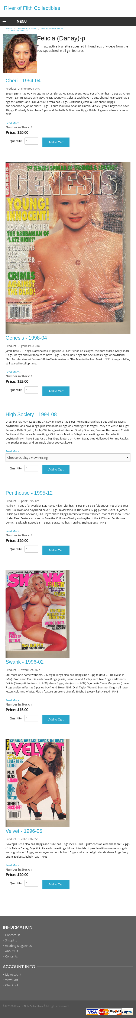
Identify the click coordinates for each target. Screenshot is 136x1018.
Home (9, 28)
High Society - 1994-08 (31, 414)
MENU (18, 21)
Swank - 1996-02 (25, 662)
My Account (13, 975)
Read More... (13, 123)
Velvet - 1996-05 (24, 831)
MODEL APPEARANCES (52, 28)
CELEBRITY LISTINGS (26, 28)
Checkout (11, 985)
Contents (11, 956)
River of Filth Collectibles (32, 8)
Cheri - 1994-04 (23, 80)
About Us (11, 951)
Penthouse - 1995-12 (29, 493)
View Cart (11, 980)
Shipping (11, 940)
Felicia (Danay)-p (19, 30)
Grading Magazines (18, 946)
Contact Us (12, 935)
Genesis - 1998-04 (26, 338)
